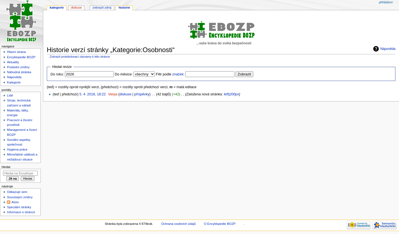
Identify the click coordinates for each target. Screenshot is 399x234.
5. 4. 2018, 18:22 (92, 94)
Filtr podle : (170, 74)
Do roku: (57, 74)
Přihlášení (386, 2)
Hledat (6, 167)
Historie (124, 7)
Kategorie (57, 7)
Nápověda (387, 49)
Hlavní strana (16, 52)
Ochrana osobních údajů (178, 223)
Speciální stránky (19, 207)
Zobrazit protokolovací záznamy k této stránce (80, 56)
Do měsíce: (123, 74)
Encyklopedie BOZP (21, 57)
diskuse (125, 94)
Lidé (10, 95)
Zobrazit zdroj (102, 7)
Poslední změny (18, 67)
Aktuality (13, 62)
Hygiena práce (17, 149)
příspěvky (141, 94)
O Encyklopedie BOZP (220, 223)
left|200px (231, 94)
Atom (15, 202)
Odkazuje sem (17, 192)
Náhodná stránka (19, 72)
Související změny (19, 197)
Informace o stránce (21, 212)
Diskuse (76, 7)
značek (177, 74)
